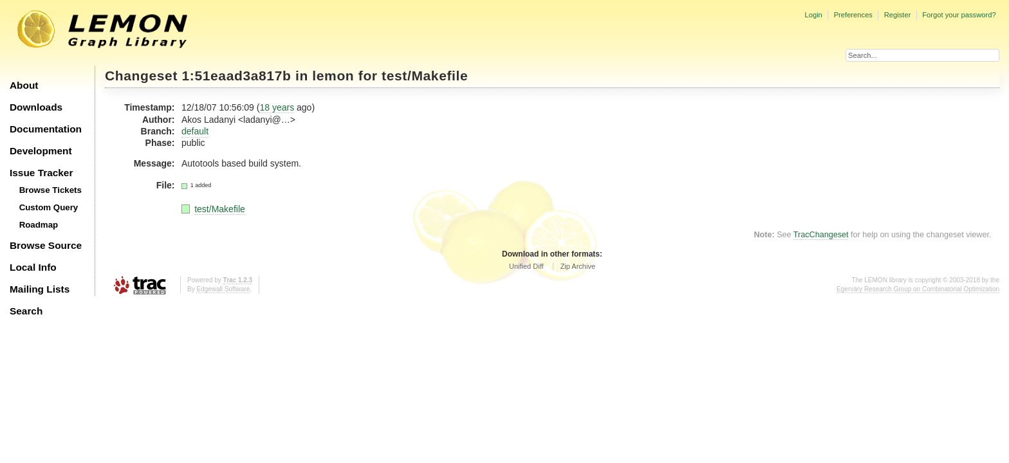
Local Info (33, 267)
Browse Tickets (50, 190)
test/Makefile (425, 75)
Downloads (36, 107)
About (24, 85)
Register (897, 15)
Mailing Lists (39, 289)
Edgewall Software (223, 289)
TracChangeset (821, 234)
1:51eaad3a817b (237, 75)
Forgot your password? (958, 15)
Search (26, 310)
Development (41, 150)
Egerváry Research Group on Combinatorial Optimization (918, 289)
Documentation (46, 128)
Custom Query (49, 207)
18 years (276, 107)
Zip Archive (577, 266)
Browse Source (46, 245)
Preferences (853, 15)
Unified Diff (526, 266)
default (194, 131)
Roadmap (39, 225)
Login (813, 15)
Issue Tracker (41, 172)
